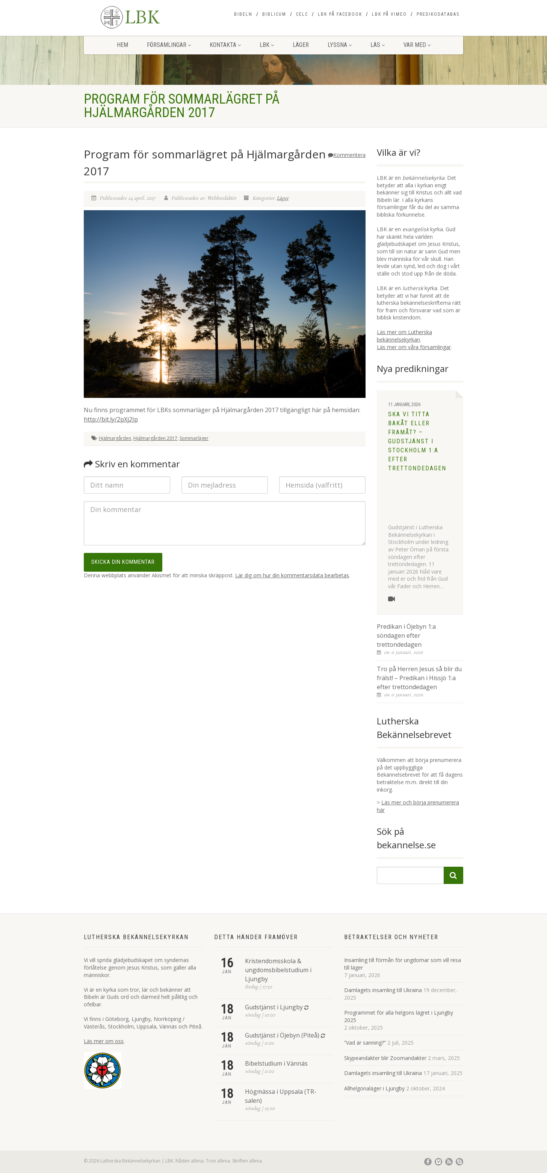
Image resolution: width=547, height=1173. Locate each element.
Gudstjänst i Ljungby (274, 1007)
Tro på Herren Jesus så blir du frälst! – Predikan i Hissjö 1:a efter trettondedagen (419, 678)
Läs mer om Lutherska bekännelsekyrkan (404, 335)
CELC (302, 14)
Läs (377, 44)
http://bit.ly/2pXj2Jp (111, 419)
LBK (267, 44)
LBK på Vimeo (389, 14)
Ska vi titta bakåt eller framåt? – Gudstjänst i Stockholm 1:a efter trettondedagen (417, 441)
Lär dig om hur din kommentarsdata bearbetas (292, 575)
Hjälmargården (115, 438)
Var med (417, 44)
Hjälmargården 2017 (155, 438)
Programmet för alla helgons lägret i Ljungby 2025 (398, 1016)
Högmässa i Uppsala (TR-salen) (280, 1096)
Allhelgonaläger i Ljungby (374, 1088)
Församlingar (169, 44)
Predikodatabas (438, 14)
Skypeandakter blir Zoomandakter (385, 1058)
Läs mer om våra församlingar (414, 347)
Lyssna (340, 44)
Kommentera (347, 154)
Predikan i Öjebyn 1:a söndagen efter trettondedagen (406, 635)
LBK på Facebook (340, 14)
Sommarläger (194, 438)
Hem (122, 44)
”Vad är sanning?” (365, 1042)
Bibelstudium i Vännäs (276, 1063)
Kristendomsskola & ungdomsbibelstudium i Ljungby (278, 970)
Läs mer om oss (104, 1041)
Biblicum (274, 14)
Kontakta (225, 44)
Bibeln (243, 14)
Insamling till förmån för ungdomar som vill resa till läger (402, 963)
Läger (301, 44)
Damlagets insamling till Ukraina (383, 990)
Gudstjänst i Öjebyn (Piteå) (282, 1035)
